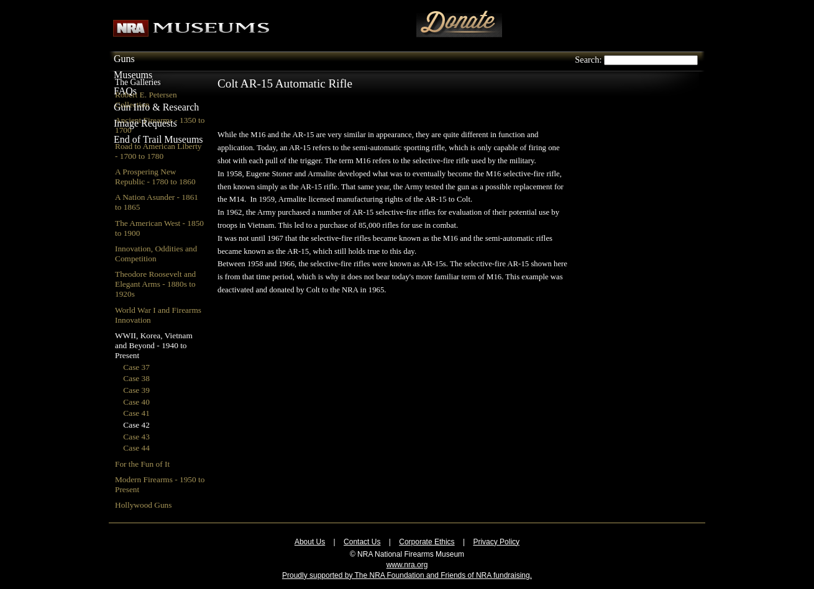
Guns (124, 58)
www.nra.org (407, 564)
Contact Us (362, 541)
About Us (310, 541)
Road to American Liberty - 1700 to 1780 (158, 151)
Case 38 (136, 378)
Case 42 (136, 424)
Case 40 (136, 402)
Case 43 (136, 436)
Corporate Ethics (426, 541)
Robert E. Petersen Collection (146, 99)
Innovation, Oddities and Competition (156, 253)
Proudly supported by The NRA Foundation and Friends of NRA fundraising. (407, 575)
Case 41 (136, 413)
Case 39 (136, 390)
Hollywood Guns (143, 505)
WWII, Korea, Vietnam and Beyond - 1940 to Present (154, 345)
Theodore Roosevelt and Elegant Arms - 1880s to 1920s (155, 284)
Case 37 (136, 367)
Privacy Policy (496, 541)
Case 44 (136, 447)
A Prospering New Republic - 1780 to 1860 (155, 176)
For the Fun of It (142, 464)
